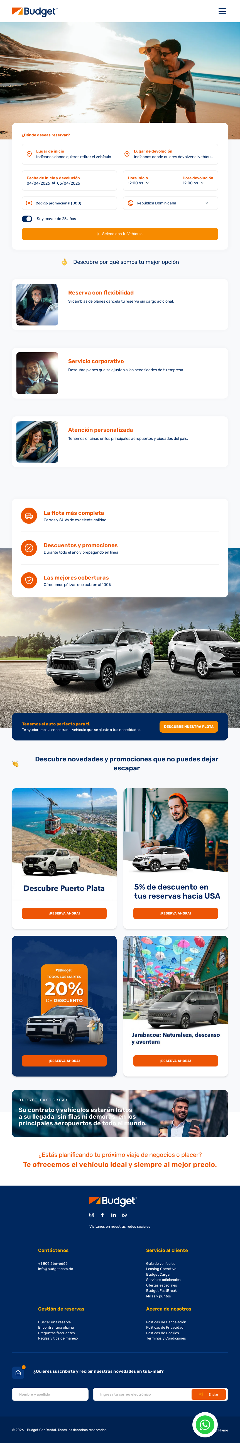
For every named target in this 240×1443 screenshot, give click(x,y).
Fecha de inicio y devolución (53, 178)
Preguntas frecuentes (56, 1333)
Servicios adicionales (163, 1280)
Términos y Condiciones (166, 1338)
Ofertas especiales (161, 1285)
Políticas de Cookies (162, 1333)
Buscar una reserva (54, 1322)
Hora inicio (138, 178)
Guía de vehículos (160, 1263)
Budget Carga (158, 1274)
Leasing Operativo (161, 1269)
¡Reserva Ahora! (64, 913)
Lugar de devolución (153, 151)
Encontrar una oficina (56, 1327)
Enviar (209, 1394)
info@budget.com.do (55, 1269)
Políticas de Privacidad (164, 1327)
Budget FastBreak (161, 1290)
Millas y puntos (158, 1296)
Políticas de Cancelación (166, 1322)
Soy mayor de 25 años (56, 218)
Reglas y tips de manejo (58, 1338)
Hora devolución (198, 178)
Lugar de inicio (50, 151)
